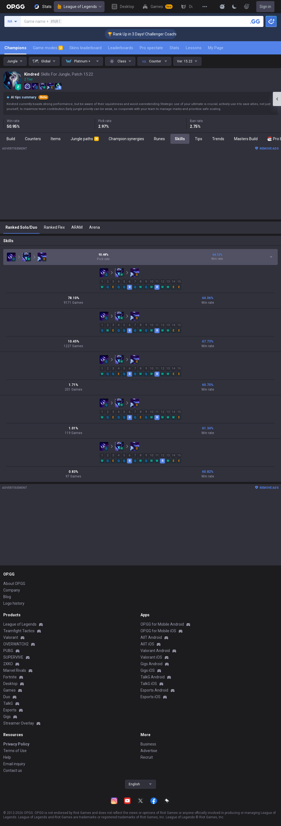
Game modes (48, 47)
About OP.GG (14, 583)
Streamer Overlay (18, 723)
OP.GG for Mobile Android (162, 624)
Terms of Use (15, 750)
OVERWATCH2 (16, 644)
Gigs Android (151, 664)
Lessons (193, 47)
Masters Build (246, 139)
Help (7, 757)
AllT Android (151, 637)
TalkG (8, 703)
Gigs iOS (147, 670)
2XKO (8, 664)
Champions (15, 47)
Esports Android (154, 690)
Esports (9, 710)
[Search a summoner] (255, 21)
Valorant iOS (151, 657)
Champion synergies (126, 139)
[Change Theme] (234, 6)
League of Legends (79, 6)
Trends (218, 139)
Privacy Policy (16, 744)
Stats (174, 47)
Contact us (12, 770)
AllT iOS (147, 644)
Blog (7, 597)
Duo (6, 697)
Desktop (10, 683)
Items (56, 139)
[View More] (204, 6)
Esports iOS (150, 697)
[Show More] (222, 6)
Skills (180, 139)
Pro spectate (151, 47)
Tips (198, 139)
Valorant (10, 637)
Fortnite (10, 677)
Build (11, 139)
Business (148, 744)
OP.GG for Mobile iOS (158, 631)
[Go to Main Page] (15, 6)
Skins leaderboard (85, 47)
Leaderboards (120, 47)
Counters (33, 139)
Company (11, 590)
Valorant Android (155, 650)
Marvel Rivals (14, 670)
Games (9, 690)
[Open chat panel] (277, 99)
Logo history (13, 603)
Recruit (146, 757)
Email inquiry (14, 764)
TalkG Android (152, 677)
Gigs (7, 716)
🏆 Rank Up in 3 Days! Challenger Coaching (150, 34)
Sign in (265, 6)
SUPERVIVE (13, 657)
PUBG (8, 650)
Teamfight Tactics (19, 631)
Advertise (148, 750)
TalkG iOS (148, 683)
